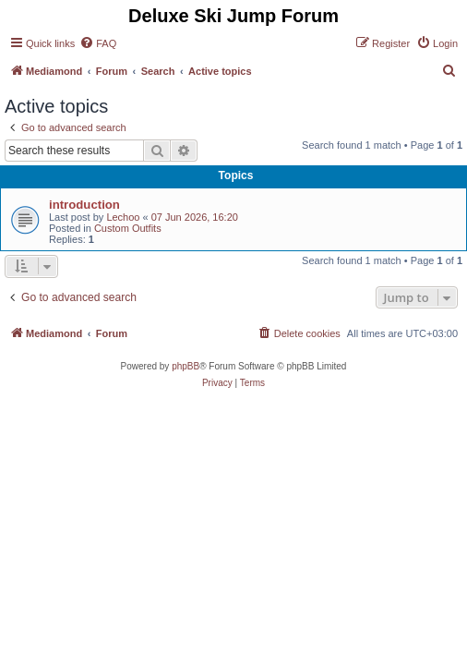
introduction (84, 205)
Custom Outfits (128, 228)
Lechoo (122, 217)
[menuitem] (97, 43)
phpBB (185, 366)
